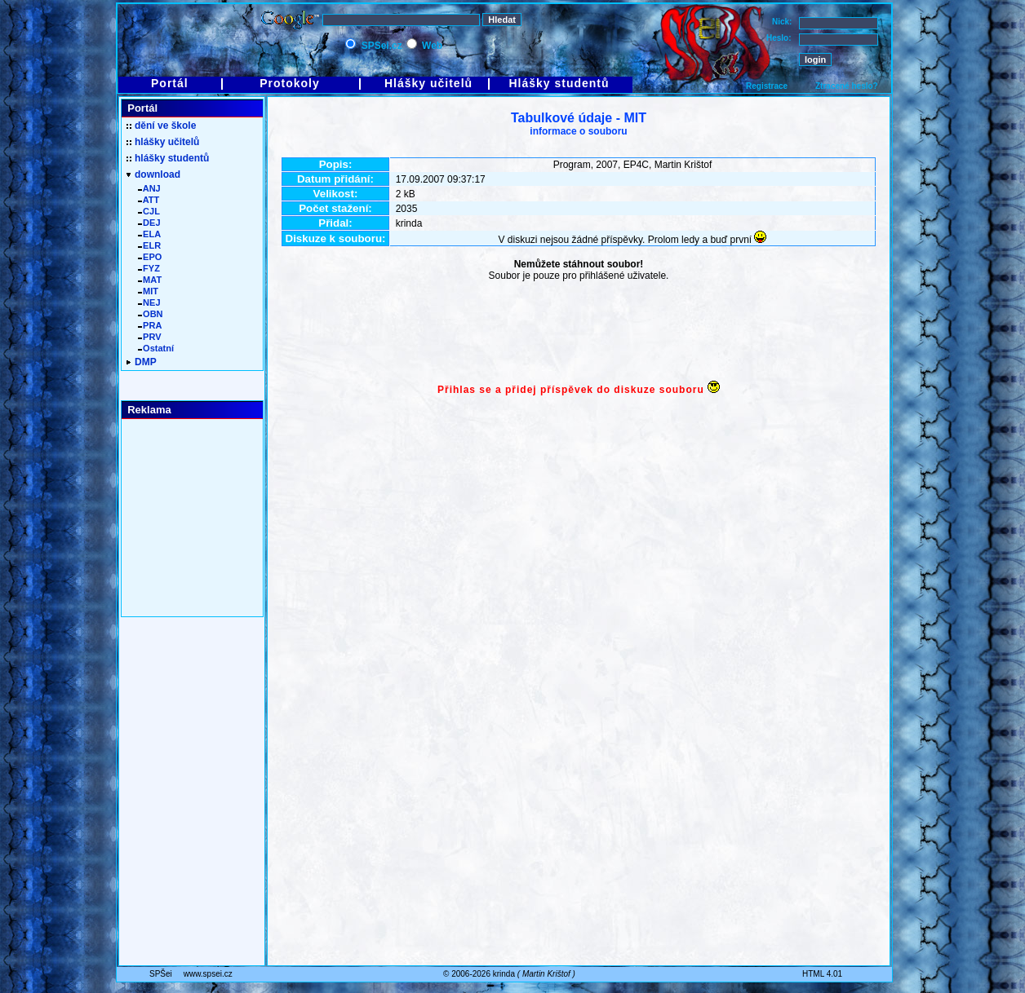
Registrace (767, 86)
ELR (149, 245)
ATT (148, 200)
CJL (149, 211)
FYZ (149, 268)
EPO (150, 257)
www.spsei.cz (208, 973)
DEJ (149, 222)
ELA (149, 234)
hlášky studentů (167, 158)
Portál (170, 83)
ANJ (149, 188)
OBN (150, 314)
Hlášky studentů (558, 83)
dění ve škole (161, 125)
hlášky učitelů (162, 142)
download (153, 174)
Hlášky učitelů (428, 83)
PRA (150, 325)
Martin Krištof (546, 973)
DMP (141, 362)
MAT (150, 280)
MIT (148, 291)
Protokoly (290, 83)
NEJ (149, 302)
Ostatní (156, 348)
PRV (150, 337)
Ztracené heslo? (846, 86)
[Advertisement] (579, 332)
